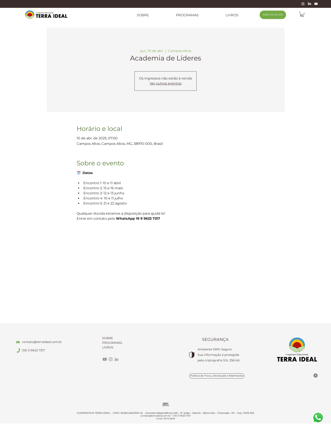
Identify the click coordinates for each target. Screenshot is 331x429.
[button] (187, 15)
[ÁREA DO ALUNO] (273, 15)
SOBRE (107, 338)
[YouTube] (104, 359)
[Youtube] (316, 4)
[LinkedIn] (309, 4)
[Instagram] (303, 4)
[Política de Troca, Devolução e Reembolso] (216, 375)
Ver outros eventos (166, 83)
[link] (302, 14)
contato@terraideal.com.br (42, 342)
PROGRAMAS (112, 343)
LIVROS (107, 347)
